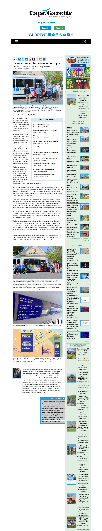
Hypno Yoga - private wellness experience (72, 334)
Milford (79, 381)
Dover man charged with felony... (51, 410)
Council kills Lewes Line (41, 125)
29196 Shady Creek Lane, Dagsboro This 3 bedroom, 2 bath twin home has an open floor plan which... (83, 508)
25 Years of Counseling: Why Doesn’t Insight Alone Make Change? (73, 310)
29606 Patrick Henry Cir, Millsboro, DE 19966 (83, 520)
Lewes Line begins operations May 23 (45, 158)
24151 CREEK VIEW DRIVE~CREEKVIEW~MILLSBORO (72, 158)
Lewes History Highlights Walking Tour (72, 289)
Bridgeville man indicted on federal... (52, 417)
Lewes (78, 354)
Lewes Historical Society (72, 259)
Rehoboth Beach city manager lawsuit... (53, 408)
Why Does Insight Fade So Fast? (73, 299)
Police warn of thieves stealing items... (53, 412)
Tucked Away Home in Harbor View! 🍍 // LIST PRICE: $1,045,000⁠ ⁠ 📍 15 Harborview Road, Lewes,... (83, 362)
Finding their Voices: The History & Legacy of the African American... (73, 252)
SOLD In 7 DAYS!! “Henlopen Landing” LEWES (70, 217)
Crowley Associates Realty (83, 514)
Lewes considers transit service (43, 174)
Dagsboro (79, 501)
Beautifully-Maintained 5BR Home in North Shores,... (83, 398)
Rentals (85, 240)
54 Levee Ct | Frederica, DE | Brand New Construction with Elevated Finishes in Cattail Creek (73, 176)
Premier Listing (78, 91)
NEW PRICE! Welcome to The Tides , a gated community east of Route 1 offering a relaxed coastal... (83, 459)
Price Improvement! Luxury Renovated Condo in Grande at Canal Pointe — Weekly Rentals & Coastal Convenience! (73, 138)
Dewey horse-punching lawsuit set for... (53, 403)
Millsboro (79, 525)
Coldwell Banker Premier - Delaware (73, 133)
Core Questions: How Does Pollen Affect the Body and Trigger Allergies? (72, 277)
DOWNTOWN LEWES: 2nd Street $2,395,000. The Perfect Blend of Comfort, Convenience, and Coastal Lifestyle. (73, 167)
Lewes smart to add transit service (44, 163)
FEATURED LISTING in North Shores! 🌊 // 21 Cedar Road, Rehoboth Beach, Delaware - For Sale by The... (83, 411)
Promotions (76, 238)
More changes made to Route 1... (51, 406)
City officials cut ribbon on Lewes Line (45, 152)
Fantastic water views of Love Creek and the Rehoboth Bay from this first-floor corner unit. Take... (83, 482)
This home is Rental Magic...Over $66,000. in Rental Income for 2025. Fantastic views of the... (83, 386)
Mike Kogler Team (71, 153)
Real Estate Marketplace (78, 122)
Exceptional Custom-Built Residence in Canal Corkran (83, 424)
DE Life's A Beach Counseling (72, 302)
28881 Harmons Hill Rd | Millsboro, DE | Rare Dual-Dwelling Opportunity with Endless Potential (73, 195)
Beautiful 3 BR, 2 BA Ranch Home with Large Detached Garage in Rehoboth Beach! (73, 226)
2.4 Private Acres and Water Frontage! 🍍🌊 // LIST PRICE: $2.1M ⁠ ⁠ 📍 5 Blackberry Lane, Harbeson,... (83, 110)
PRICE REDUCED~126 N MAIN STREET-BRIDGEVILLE (72, 129)
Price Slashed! (83, 474)
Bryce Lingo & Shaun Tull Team (83, 441)
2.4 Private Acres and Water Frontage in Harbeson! (83, 97)
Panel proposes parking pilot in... (51, 415)
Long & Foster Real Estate (83, 392)
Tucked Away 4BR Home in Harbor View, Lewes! (83, 350)
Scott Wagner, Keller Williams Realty (72, 143)
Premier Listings (78, 345)
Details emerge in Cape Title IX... (51, 419)
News (85, 238)
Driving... (36, 136)
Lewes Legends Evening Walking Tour (72, 265)
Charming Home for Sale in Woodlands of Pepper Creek (83, 497)
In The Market (78, 245)
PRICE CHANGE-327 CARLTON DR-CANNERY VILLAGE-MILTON (72, 186)
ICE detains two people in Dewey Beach (53, 401)
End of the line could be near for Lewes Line (47, 141)
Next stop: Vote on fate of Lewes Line (45, 130)
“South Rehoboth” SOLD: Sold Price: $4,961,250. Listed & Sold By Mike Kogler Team (73, 149)
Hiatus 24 (72, 338)
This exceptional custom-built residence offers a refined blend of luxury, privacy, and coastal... (83, 435)
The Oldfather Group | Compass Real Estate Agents (72, 180)
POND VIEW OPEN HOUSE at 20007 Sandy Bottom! (83, 447)
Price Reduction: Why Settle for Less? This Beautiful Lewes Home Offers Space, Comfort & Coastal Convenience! (73, 206)
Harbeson (79, 102)
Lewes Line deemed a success (43, 147)
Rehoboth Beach (81, 403)
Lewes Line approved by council (43, 169)
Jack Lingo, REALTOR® (83, 116)
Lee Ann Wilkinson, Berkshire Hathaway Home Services (83, 467)
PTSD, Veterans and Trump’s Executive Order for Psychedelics (72, 323)
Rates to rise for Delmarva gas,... (51, 421)
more (86, 341)
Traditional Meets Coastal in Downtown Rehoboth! (73, 233)
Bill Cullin (72, 229)
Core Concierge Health (72, 283)
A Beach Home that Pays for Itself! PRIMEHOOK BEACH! (83, 376)
